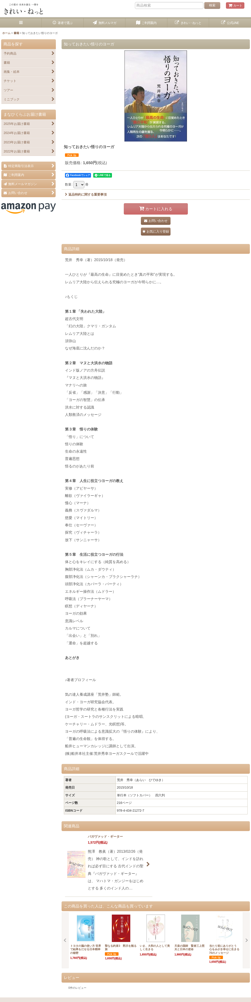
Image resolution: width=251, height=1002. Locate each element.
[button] (21, 23)
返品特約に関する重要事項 (86, 194)
